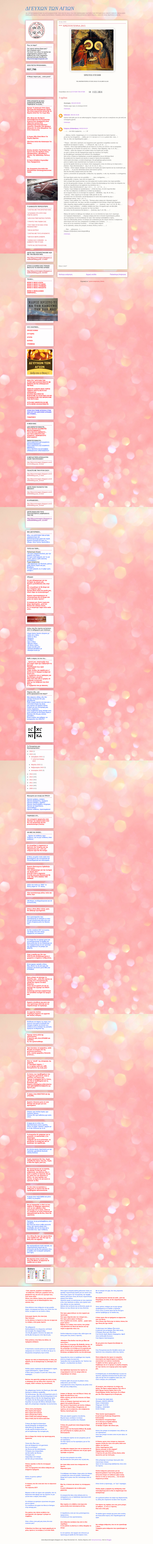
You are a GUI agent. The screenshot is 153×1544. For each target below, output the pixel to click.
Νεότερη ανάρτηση (65, 274)
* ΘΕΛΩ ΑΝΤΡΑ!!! (33, 230)
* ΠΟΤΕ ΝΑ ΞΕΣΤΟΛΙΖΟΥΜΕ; (37, 245)
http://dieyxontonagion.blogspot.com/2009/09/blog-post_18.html (39, 479)
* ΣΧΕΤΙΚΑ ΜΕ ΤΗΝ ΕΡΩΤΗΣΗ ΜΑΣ (39, 210)
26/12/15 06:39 (75, 103)
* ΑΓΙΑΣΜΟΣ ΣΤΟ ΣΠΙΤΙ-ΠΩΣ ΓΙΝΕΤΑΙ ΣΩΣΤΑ (36, 214)
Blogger (109, 1540)
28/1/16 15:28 (75, 115)
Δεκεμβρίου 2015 (37, 757)
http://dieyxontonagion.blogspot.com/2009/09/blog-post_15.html (39, 493)
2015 (31, 754)
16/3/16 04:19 (83, 128)
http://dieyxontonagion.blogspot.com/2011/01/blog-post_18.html (39, 463)
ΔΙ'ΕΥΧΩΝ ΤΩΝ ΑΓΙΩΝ (49, 8)
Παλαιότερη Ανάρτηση (118, 274)
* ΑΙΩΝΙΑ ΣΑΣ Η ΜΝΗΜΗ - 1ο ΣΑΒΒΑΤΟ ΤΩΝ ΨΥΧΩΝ (37, 241)
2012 (31, 780)
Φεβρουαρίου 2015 (37, 767)
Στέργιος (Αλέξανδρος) (71, 128)
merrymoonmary (96, 1540)
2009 (31, 788)
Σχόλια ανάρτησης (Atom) (96, 281)
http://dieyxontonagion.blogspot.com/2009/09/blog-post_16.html (39, 504)
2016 (31, 751)
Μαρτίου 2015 (36, 764)
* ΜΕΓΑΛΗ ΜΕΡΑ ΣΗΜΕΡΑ (36, 237)
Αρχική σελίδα (91, 274)
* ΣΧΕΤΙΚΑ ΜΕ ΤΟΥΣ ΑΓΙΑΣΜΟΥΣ (38, 233)
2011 (31, 783)
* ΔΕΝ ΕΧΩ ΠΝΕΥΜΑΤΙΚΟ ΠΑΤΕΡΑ (39, 218)
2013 (31, 777)
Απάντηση (67, 108)
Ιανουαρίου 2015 (37, 770)
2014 (31, 774)
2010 (31, 785)
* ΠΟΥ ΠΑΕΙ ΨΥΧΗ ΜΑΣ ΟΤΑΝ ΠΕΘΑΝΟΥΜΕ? (37, 226)
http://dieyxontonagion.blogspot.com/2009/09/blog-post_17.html (39, 474)
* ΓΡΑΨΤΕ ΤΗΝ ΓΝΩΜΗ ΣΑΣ (36, 221)
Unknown (67, 115)
